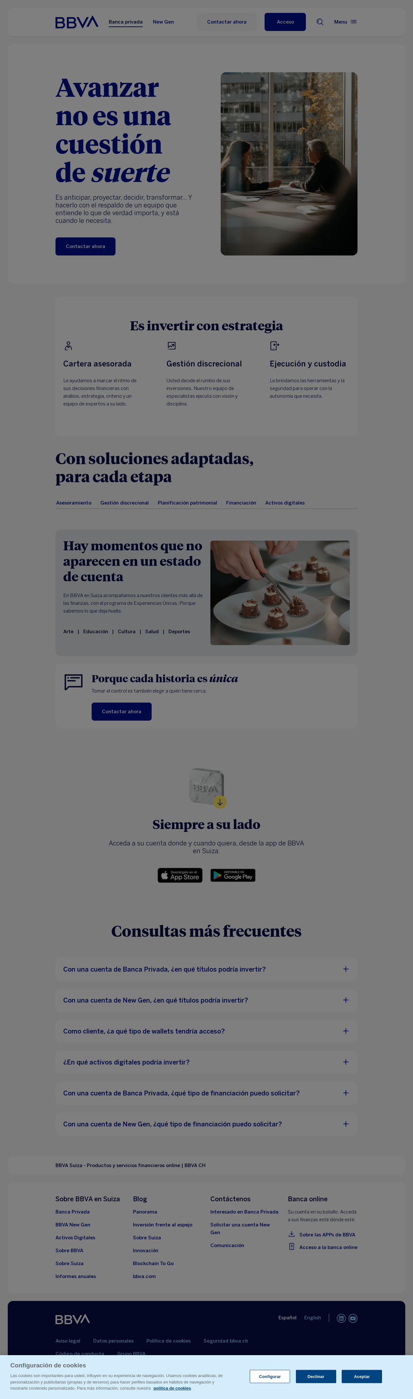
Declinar (315, 1376)
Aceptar (362, 1376)
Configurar (270, 1376)
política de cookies (172, 1388)
